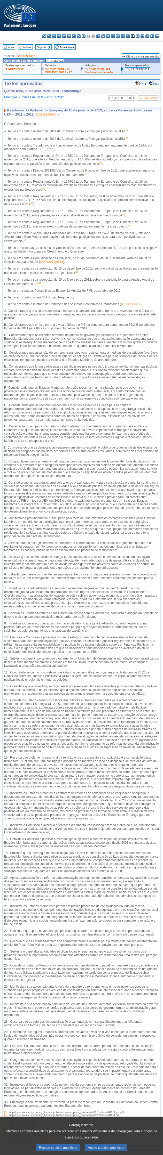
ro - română (137, 36)
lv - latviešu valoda (103, 36)
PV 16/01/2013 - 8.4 (97, 69)
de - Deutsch (64, 36)
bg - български (44, 36)
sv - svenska (157, 36)
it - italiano (98, 36)
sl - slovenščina (147, 36)
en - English (79, 36)
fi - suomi (152, 36)
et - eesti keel (69, 36)
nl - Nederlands (123, 36)
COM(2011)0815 (51, 262)
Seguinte (41, 47)
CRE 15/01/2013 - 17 (58, 72)
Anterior (27, 47)
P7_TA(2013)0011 (137, 69)
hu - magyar (113, 36)
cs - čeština (54, 36)
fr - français (84, 36)
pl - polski (128, 36)
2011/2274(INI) (27, 56)
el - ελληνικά (74, 36)
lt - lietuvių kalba (108, 36)
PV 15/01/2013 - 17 (57, 69)
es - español (49, 36)
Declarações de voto (98, 72)
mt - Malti (118, 36)
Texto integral (67, 47)
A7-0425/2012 (14, 69)
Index (11, 47)
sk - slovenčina (142, 36)
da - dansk (59, 36)
